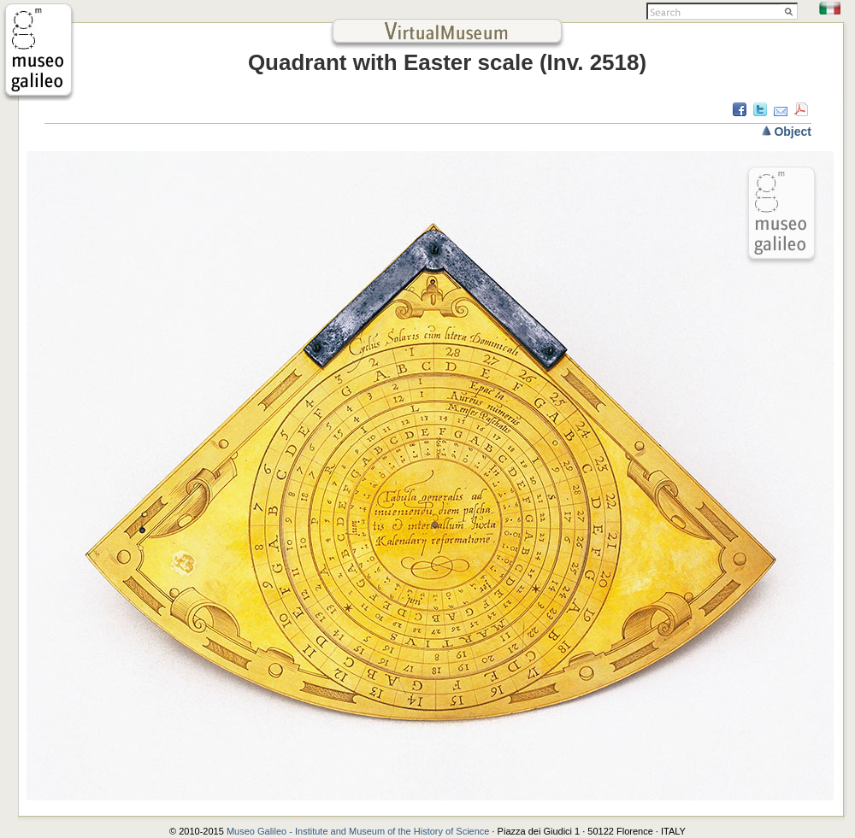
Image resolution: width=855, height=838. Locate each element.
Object (792, 131)
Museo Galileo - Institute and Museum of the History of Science (359, 831)
